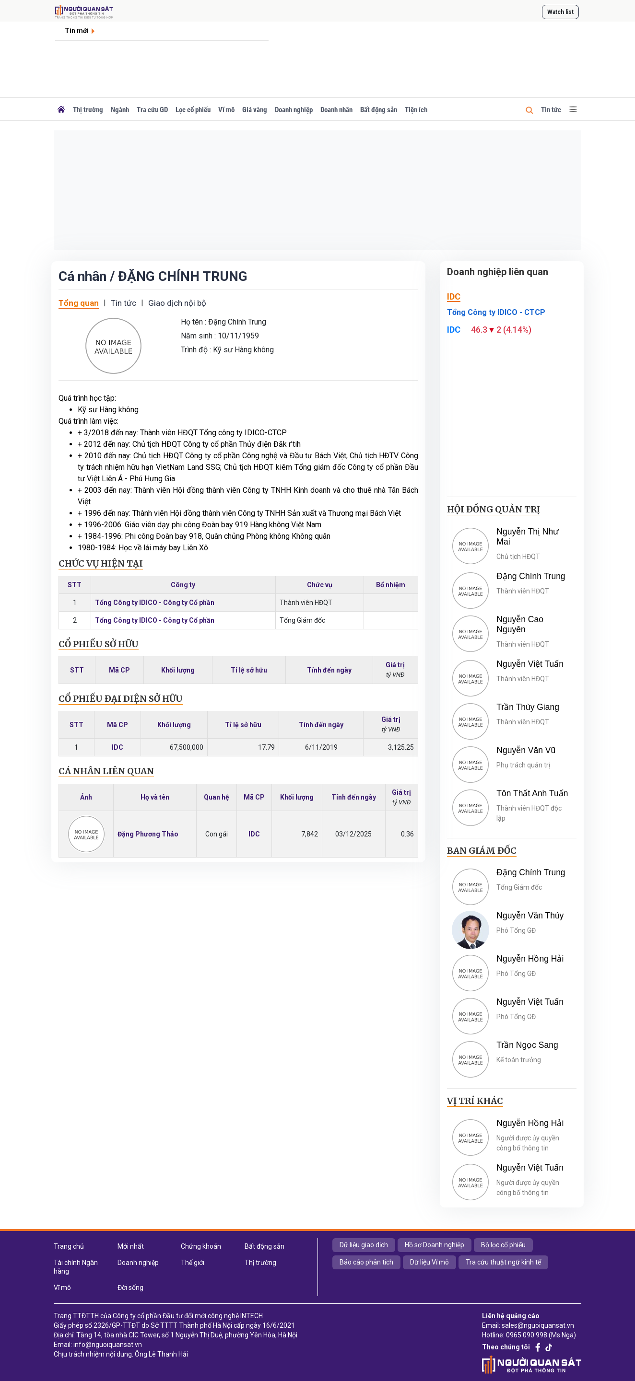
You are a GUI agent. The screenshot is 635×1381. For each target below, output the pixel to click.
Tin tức (551, 109)
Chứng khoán (201, 1246)
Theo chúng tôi (506, 1347)
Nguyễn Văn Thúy (530, 915)
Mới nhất (131, 1246)
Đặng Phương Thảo (148, 834)
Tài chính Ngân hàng (76, 1267)
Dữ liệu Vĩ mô (429, 1262)
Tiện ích (416, 109)
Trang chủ (69, 1246)
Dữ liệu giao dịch (364, 1245)
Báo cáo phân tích (366, 1262)
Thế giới (192, 1262)
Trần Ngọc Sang (527, 1045)
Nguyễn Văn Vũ (525, 750)
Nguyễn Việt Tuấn (530, 664)
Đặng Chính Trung (530, 576)
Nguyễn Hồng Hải (530, 958)
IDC (117, 747)
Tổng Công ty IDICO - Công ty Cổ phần (154, 602)
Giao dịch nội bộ (177, 303)
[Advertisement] (317, 190)
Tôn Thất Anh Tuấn (532, 793)
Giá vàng (254, 109)
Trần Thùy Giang (527, 707)
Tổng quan (79, 303)
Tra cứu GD (152, 109)
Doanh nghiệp (294, 109)
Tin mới (77, 31)
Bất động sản (378, 109)
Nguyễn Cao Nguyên (519, 624)
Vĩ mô (226, 109)
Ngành (120, 109)
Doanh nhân (336, 109)
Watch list (560, 12)
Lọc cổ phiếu (193, 109)
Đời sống (130, 1287)
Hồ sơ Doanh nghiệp (434, 1245)
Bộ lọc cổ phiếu (503, 1245)
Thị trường (88, 109)
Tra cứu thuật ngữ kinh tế (503, 1262)
